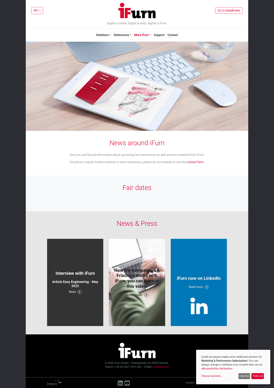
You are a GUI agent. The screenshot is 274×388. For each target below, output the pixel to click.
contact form (195, 162)
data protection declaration (216, 368)
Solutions (102, 35)
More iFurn (141, 35)
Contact (173, 35)
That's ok (257, 375)
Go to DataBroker (229, 10)
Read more (199, 287)
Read (75, 292)
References (121, 35)
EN (36, 10)
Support (159, 35)
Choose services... (211, 375)
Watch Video (137, 295)
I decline (244, 375)
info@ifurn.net (161, 366)
